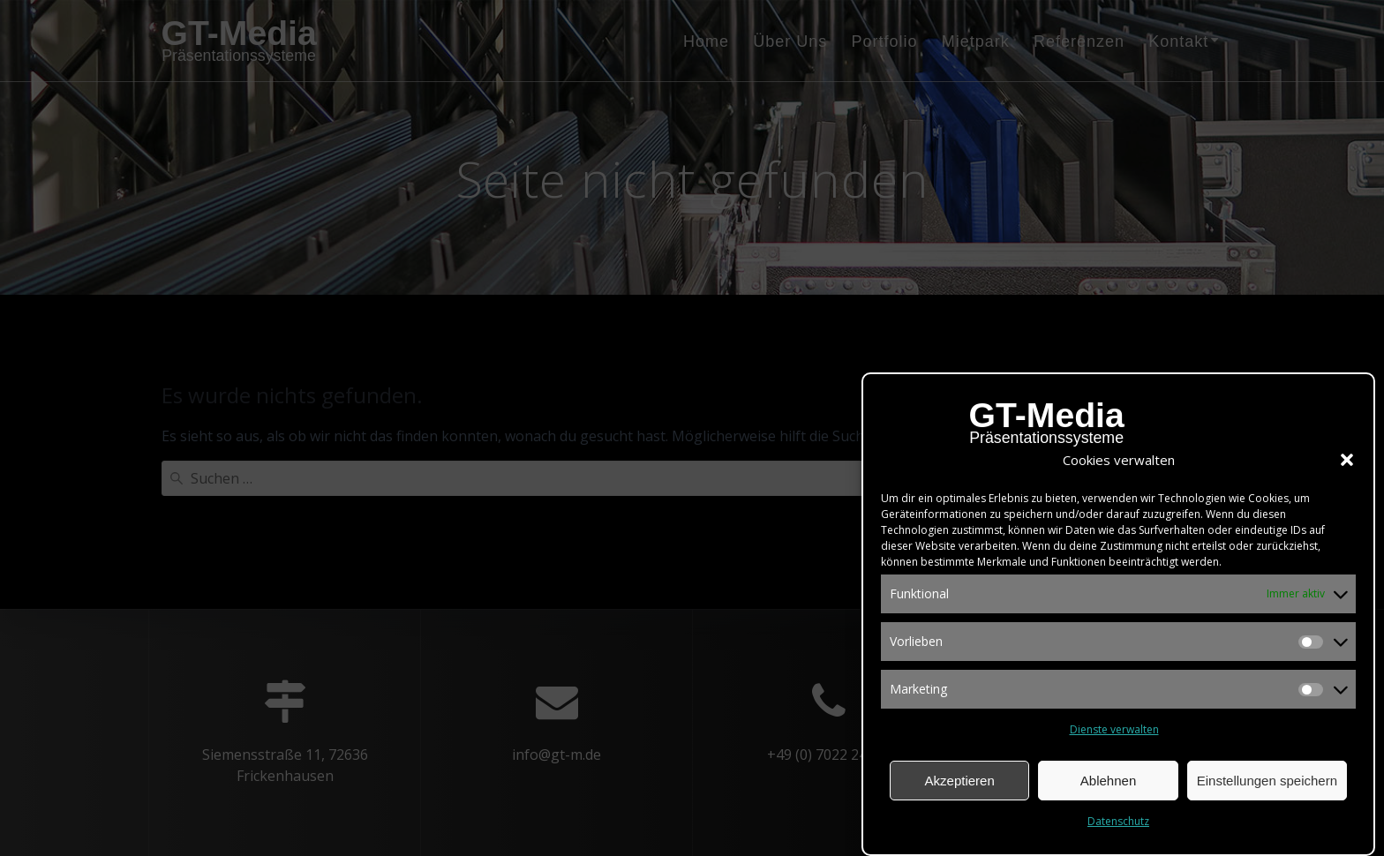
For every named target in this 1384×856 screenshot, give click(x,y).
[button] (1347, 464)
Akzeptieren (960, 784)
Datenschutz (1118, 825)
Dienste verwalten (1114, 733)
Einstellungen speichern (1267, 784)
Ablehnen (1108, 784)
